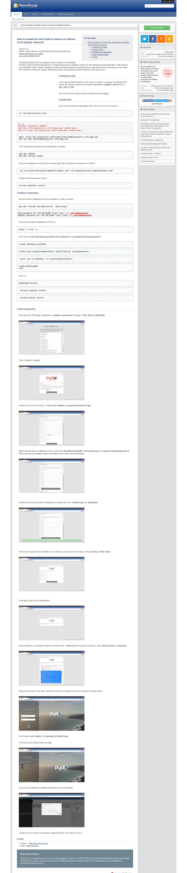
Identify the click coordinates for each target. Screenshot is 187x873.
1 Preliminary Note (99, 47)
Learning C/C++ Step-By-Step (149, 120)
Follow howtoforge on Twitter (31, 54)
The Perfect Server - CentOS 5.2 (150, 153)
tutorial (105, 93)
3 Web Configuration (100, 55)
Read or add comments (166, 56)
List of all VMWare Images (165, 90)
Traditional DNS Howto (147, 161)
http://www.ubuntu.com (38, 843)
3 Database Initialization (101, 52)
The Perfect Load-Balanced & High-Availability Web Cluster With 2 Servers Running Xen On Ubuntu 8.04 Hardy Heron (156, 134)
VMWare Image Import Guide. (164, 88)
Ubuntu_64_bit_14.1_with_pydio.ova (162, 86)
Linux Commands (47, 14)
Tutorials (17, 14)
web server (170, 54)
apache (149, 54)
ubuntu (163, 54)
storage (158, 54)
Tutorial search (20, 19)
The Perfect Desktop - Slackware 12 (151, 140)
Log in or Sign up (168, 1)
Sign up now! (157, 28)
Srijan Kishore (169, 52)
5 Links (94, 57)
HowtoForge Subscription (66, 14)
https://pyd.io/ (32, 846)
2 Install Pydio (97, 50)
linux (153, 54)
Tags (25, 14)
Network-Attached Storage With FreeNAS (153, 144)
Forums (34, 14)
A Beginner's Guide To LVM (149, 157)
